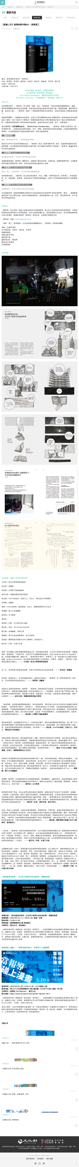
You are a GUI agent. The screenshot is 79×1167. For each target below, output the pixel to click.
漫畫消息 (19, 7)
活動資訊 (48, 18)
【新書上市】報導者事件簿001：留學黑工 (39, 7)
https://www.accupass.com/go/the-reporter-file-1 (30, 994)
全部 (5, 18)
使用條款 (40, 1159)
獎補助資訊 (71, 18)
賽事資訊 (59, 18)
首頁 (3, 7)
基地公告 (14, 18)
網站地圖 (49, 1159)
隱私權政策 (30, 1159)
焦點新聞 (26, 18)
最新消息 (11, 7)
